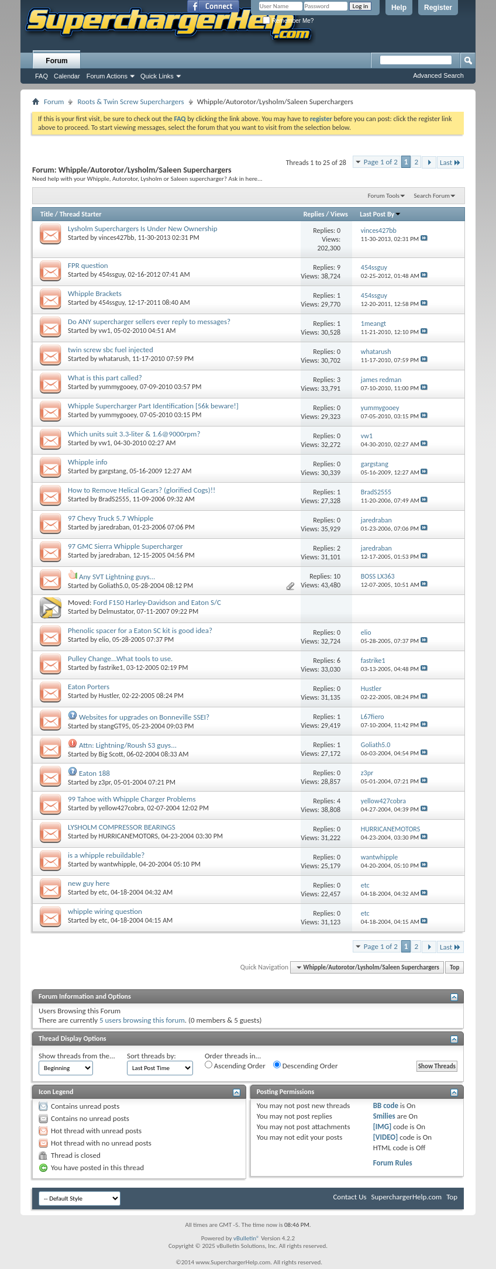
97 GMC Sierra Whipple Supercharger (125, 546)
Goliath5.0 (114, 586)
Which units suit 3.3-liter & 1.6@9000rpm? (134, 433)
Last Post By (380, 214)
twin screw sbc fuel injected (110, 349)
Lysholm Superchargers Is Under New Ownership (142, 228)
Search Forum (432, 196)
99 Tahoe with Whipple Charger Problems (132, 799)
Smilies (384, 1116)
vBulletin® (246, 1238)
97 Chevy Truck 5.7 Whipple (110, 518)
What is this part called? (105, 377)
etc (103, 892)
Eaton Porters (88, 686)
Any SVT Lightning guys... (117, 576)
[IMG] (382, 1126)
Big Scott (111, 754)
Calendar (67, 76)
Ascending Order (235, 1065)
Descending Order (305, 1065)
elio (104, 639)
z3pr (105, 782)
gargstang (112, 471)
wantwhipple (117, 864)
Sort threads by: (151, 1055)
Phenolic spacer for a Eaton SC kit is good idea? (140, 630)
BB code (385, 1105)
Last (450, 162)
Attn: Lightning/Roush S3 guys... (128, 745)
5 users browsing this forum (142, 1020)
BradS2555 (114, 499)
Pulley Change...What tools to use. (120, 658)
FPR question (88, 265)
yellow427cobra (121, 808)
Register (438, 8)
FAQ (41, 76)
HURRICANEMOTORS (128, 836)
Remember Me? (288, 21)
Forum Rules (392, 1162)
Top (454, 967)
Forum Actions (107, 76)
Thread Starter (81, 214)
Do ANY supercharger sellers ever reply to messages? (149, 321)
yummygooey (118, 387)
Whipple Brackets (95, 293)
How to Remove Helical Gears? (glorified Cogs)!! (141, 490)
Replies (314, 214)
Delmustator (116, 611)
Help (399, 8)
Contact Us (349, 1196)
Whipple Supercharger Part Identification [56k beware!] (153, 405)
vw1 (105, 330)
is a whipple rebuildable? (106, 855)
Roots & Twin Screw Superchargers (130, 101)
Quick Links (157, 76)
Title (46, 214)
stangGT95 (114, 726)
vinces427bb (117, 237)
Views (339, 214)
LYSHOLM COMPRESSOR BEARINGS (121, 827)
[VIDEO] (385, 1137)
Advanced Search (438, 75)
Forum (56, 61)
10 (336, 576)
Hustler (109, 696)
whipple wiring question (105, 911)
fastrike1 (111, 667)
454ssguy (112, 274)
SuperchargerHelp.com (406, 1196)
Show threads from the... (77, 1055)
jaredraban (114, 527)
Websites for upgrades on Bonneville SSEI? (144, 717)
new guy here (88, 883)
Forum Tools (383, 196)
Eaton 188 (94, 773)
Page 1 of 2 (381, 161)
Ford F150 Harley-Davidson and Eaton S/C (157, 602)
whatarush (114, 359)
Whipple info (88, 462)
